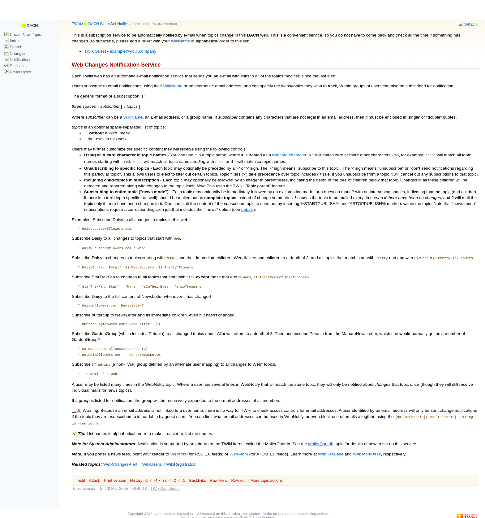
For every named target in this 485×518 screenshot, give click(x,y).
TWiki (76, 24)
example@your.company (133, 51)
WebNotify (118, 24)
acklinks (197, 474)
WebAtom (239, 448)
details (247, 207)
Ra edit (239, 474)
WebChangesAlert (120, 458)
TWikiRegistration (179, 458)
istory (136, 474)
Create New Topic (22, 34)
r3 (164, 474)
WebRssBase (330, 448)
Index (11, 40)
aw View (218, 474)
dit (462, 24)
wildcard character (289, 154)
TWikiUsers (150, 458)
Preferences (17, 72)
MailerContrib (320, 438)
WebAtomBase (367, 448)
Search (13, 47)
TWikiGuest (95, 51)
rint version (115, 474)
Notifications (17, 59)
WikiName (180, 41)
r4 (155, 474)
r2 (174, 474)
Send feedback (264, 512)
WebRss (178, 448)
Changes (15, 53)
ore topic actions (267, 474)
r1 (183, 474)
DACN (29, 25)
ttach (471, 24)
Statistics (15, 65)
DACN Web (98, 24)
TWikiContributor (164, 24)
